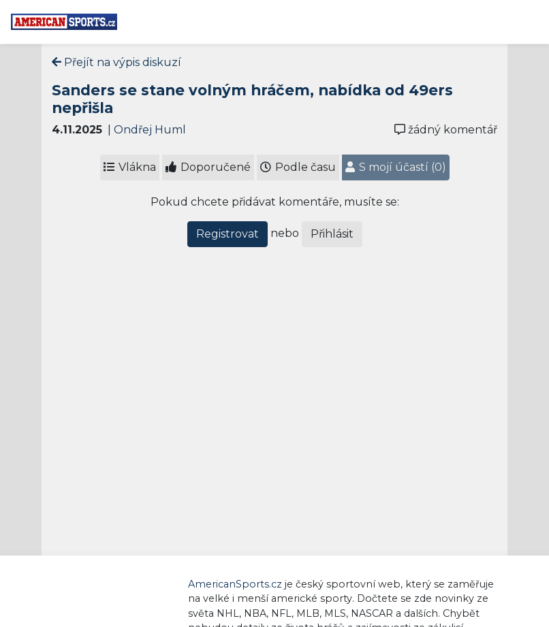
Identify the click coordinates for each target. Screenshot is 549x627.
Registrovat (227, 233)
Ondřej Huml (150, 129)
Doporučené (208, 167)
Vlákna (130, 167)
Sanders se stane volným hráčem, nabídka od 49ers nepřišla (252, 98)
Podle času (298, 167)
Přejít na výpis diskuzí (116, 62)
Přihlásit (332, 233)
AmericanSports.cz (235, 584)
